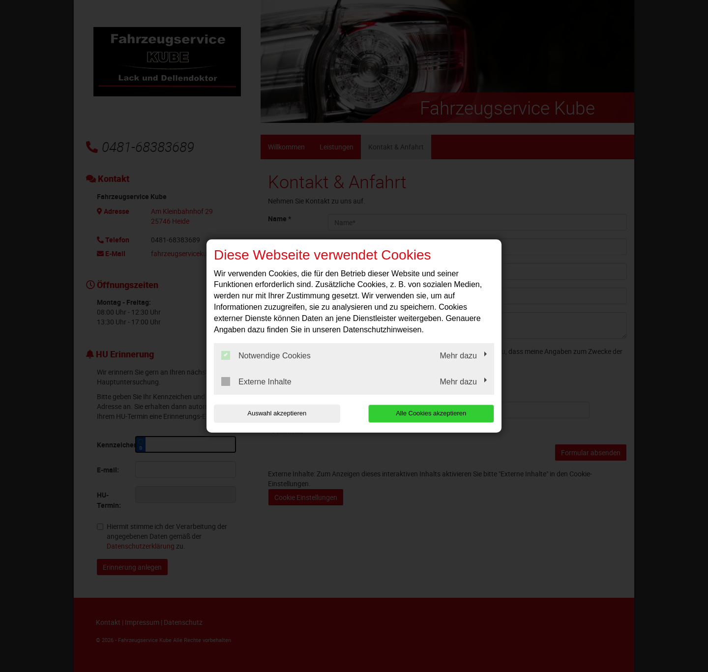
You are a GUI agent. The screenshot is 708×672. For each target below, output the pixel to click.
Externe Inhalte (256, 381)
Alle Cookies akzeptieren (431, 413)
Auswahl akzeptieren (276, 413)
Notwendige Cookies (266, 355)
